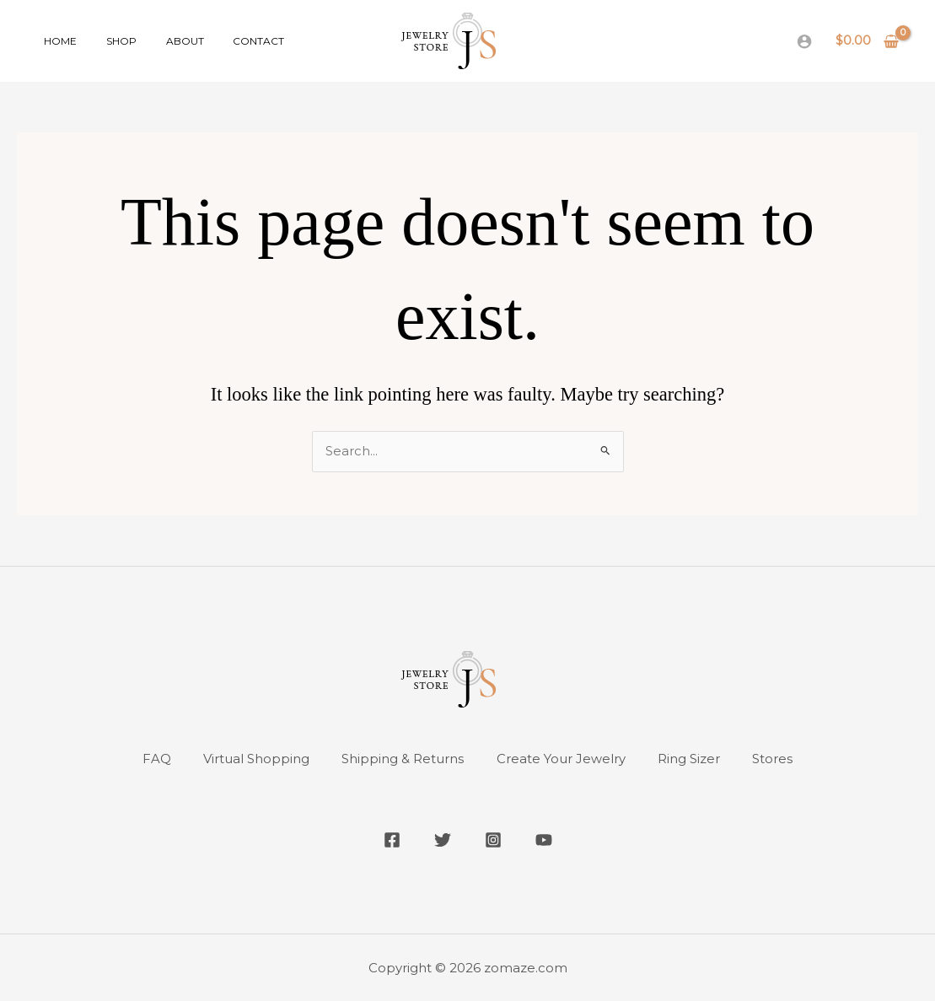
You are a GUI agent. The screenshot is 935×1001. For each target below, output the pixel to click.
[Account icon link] (804, 41)
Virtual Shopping (255, 759)
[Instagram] (493, 839)
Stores (776, 759)
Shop (108, 41)
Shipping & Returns (402, 759)
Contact (227, 41)
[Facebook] (392, 839)
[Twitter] (442, 839)
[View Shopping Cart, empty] (867, 41)
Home (56, 41)
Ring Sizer (691, 759)
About (162, 41)
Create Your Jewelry (561, 759)
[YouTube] (543, 839)
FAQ (153, 759)
